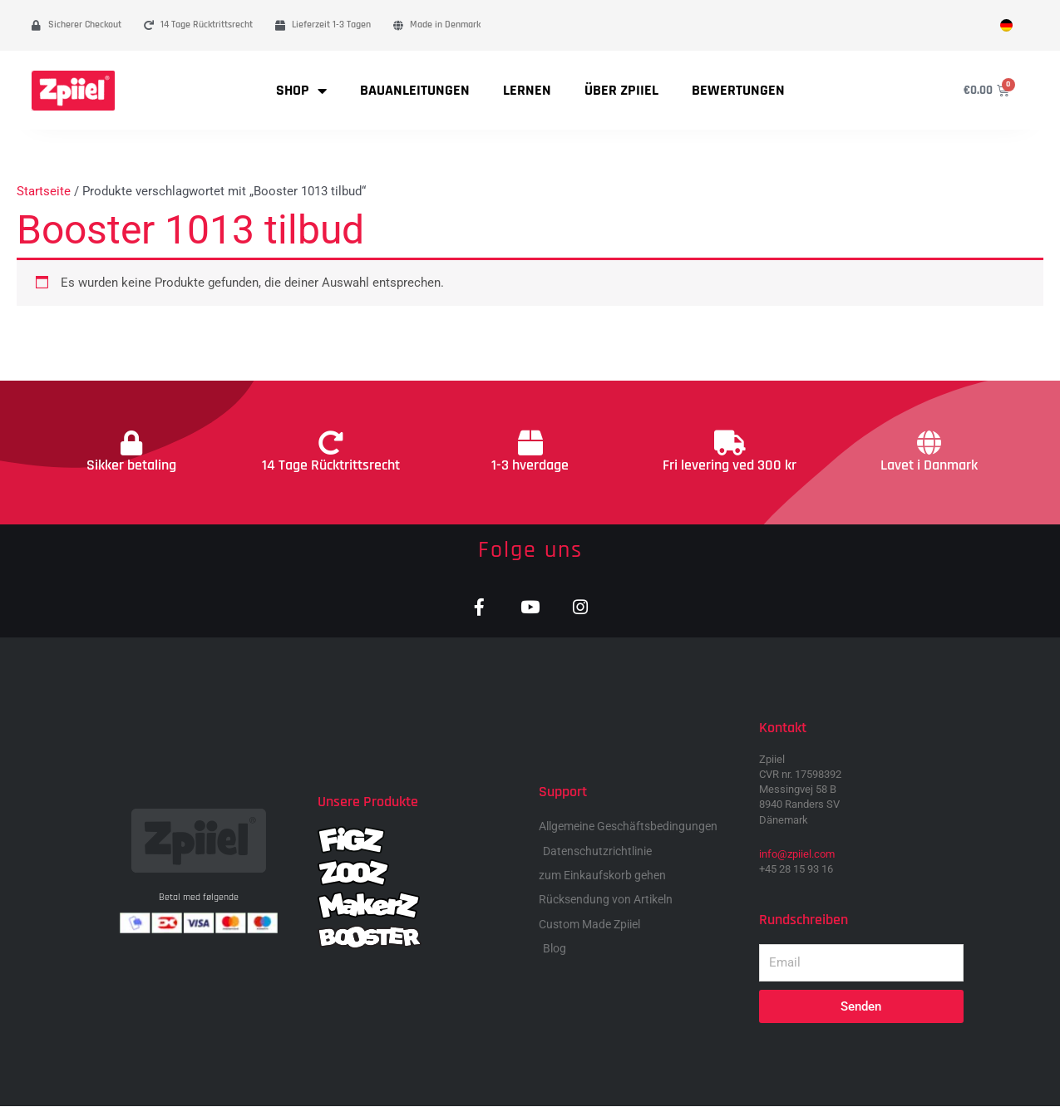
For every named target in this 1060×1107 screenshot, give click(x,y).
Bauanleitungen (415, 90)
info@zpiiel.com (797, 855)
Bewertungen (738, 90)
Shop (301, 90)
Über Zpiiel (621, 90)
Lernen (527, 90)
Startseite (44, 191)
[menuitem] (1006, 25)
